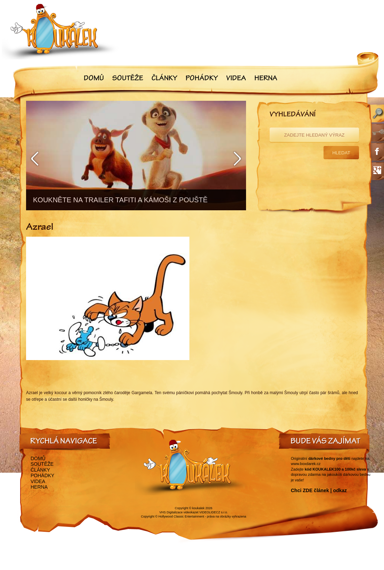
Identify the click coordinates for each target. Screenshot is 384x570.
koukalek (198, 508)
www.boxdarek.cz (306, 464)
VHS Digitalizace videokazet (178, 512)
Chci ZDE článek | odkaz (319, 490)
